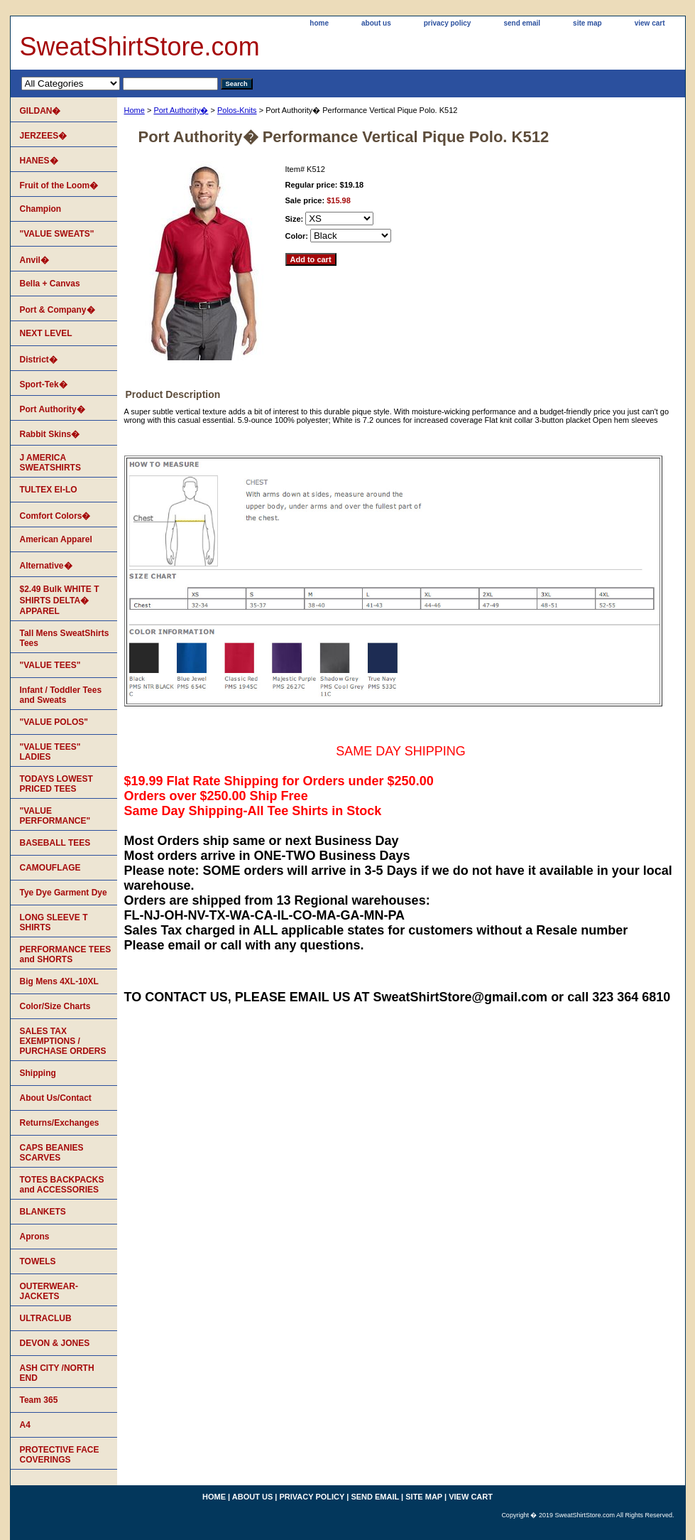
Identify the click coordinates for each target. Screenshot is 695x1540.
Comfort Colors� (55, 516)
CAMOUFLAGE (50, 868)
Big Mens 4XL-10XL (59, 981)
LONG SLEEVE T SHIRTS (54, 922)
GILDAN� (40, 111)
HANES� (39, 161)
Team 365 (39, 1400)
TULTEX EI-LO (48, 490)
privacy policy (447, 23)
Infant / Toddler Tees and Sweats (61, 695)
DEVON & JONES (55, 1343)
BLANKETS (43, 1212)
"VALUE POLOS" (54, 722)
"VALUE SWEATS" (57, 234)
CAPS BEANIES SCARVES (52, 1153)
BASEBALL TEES (55, 843)
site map (587, 23)
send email (521, 23)
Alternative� (46, 566)
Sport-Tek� (43, 384)
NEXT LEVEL (46, 333)
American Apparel (56, 539)
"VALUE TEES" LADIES (50, 752)
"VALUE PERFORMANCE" (55, 816)
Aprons (35, 1237)
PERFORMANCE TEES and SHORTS (65, 954)
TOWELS (38, 1261)
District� (39, 360)
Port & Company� (57, 310)
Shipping (38, 1073)
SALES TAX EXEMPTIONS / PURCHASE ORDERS (63, 1041)
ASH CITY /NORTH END (57, 1373)
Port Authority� (180, 110)
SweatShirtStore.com (140, 46)
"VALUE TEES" (50, 665)
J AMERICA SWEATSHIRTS (50, 463)
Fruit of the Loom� (59, 185)
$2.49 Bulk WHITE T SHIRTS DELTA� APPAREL (59, 600)
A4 (25, 1425)
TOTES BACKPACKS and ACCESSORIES (62, 1185)
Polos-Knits (237, 110)
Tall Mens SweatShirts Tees (64, 638)
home (319, 23)
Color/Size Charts (55, 1006)
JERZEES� (43, 136)
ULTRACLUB (46, 1318)
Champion (41, 209)
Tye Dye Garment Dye (63, 893)
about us (376, 23)
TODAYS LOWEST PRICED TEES (56, 784)
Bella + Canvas (50, 284)
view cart (650, 23)
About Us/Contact (56, 1098)
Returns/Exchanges (59, 1123)
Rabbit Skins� (50, 434)
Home (134, 110)
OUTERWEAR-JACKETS (49, 1291)
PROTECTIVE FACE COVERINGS (59, 1455)
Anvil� (34, 260)
